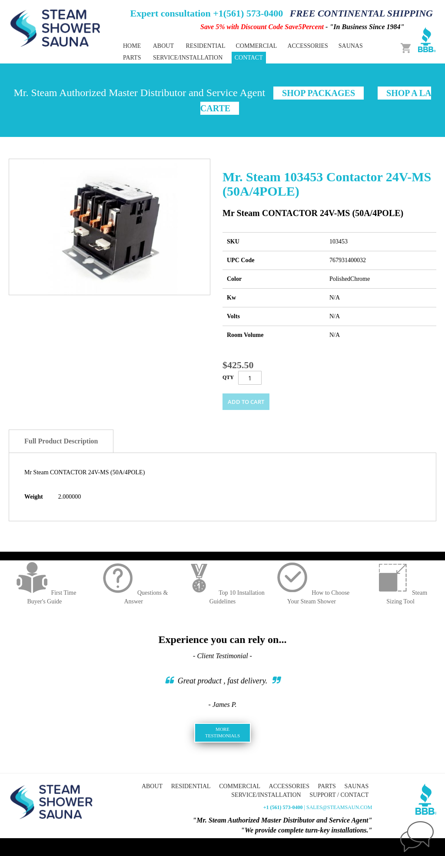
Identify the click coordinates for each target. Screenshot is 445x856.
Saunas (356, 786)
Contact (249, 57)
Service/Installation (187, 57)
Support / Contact (339, 795)
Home (132, 46)
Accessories (289, 786)
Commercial (239, 786)
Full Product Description (61, 441)
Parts (326, 786)
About (163, 46)
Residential (191, 786)
